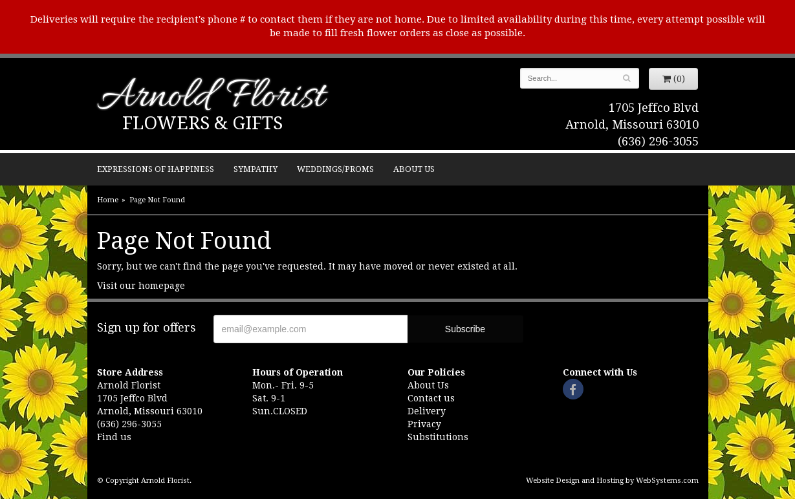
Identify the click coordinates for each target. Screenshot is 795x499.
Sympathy (256, 169)
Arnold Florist (211, 98)
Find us (114, 437)
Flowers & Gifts (202, 123)
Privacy (424, 424)
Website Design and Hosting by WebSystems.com (612, 480)
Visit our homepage (141, 286)
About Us (414, 169)
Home (107, 200)
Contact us (431, 398)
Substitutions (438, 437)
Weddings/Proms (335, 169)
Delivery (427, 411)
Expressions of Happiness (155, 169)
